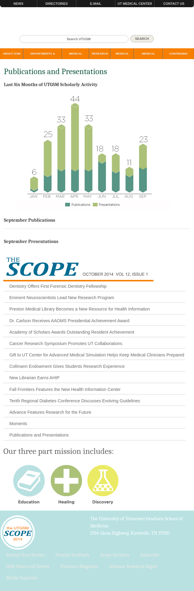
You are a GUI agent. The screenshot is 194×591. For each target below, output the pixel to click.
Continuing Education (178, 57)
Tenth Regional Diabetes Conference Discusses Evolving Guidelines (74, 400)
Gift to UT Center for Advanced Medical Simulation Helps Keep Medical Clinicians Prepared (96, 354)
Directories (56, 3)
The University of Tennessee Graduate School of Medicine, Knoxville (97, 21)
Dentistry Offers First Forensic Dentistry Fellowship (58, 286)
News (18, 3)
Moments (18, 423)
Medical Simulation (148, 57)
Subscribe (149, 555)
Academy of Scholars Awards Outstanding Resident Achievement (71, 332)
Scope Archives (114, 555)
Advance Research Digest (133, 566)
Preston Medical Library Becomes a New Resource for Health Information (79, 309)
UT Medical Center (134, 3)
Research (100, 53)
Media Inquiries (22, 577)
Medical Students (75, 57)
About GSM (11, 53)
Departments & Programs (42, 57)
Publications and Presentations (39, 435)
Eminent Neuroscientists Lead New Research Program (61, 297)
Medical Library (122, 57)
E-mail (95, 3)
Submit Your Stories (25, 555)
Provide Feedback (72, 555)
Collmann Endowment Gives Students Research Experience (67, 366)
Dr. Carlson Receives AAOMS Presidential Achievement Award (69, 320)
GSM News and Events (27, 566)
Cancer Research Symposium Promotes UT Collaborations (65, 343)
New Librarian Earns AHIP (34, 377)
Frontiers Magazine (79, 566)
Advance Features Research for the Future (50, 412)
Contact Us (173, 3)
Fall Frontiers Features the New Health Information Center (64, 389)
